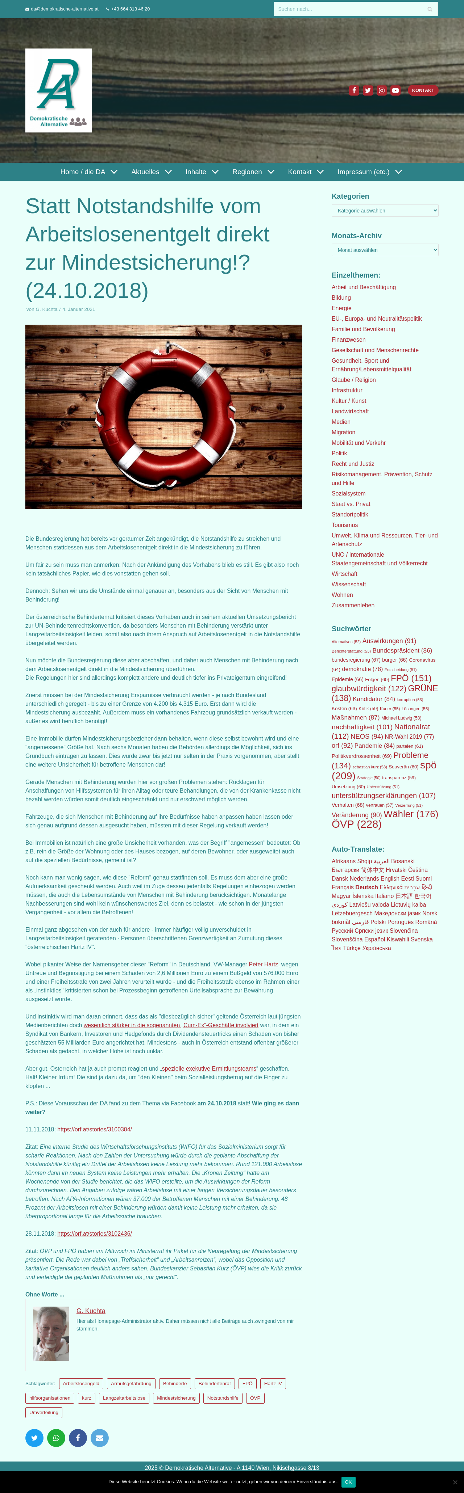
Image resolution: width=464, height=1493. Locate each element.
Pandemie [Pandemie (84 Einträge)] (375, 745)
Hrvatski (396, 870)
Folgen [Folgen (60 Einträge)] (377, 679)
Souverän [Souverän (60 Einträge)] (404, 766)
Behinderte (175, 1383)
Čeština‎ (418, 870)
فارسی (360, 922)
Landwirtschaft (350, 411)
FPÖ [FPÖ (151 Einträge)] (411, 678)
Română (427, 922)
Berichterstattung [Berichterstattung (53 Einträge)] (351, 651)
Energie (342, 308)
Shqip (364, 861)
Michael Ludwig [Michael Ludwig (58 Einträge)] (401, 718)
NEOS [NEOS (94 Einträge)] (367, 736)
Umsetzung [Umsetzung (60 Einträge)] (348, 786)
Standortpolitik (350, 514)
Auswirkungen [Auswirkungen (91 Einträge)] (389, 641)
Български (346, 870)
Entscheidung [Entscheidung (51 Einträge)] (401, 669)
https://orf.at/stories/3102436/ (95, 1234)
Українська (377, 948)
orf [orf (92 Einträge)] (342, 745)
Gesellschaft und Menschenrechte (375, 350)
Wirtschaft (344, 574)
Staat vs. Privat (351, 504)
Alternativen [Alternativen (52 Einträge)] (346, 642)
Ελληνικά (391, 887)
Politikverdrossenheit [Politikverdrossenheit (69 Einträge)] (362, 756)
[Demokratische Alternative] (60, 90)
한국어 (423, 896)
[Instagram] (381, 90)
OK (348, 1482)
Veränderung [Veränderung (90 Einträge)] (357, 815)
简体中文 (373, 870)
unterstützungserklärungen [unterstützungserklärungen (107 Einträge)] (384, 796)
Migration (344, 432)
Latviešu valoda (369, 905)
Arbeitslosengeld (81, 1383)
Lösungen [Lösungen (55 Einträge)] (415, 708)
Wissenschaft (349, 584)
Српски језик (372, 931)
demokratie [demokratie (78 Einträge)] (362, 669)
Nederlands (365, 879)
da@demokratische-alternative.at (65, 9)
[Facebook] (354, 90)
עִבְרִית (412, 887)
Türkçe (352, 948)
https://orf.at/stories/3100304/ (94, 1129)
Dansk (340, 879)
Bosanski (403, 861)
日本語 (404, 896)
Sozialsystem (349, 493)
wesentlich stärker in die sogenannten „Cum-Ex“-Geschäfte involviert (196, 1025)
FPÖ (248, 1383)
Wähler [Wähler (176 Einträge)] (411, 814)
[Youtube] (395, 90)
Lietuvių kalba (409, 905)
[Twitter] (367, 90)
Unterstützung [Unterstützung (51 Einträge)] (383, 787)
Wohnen (342, 595)
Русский (342, 931)
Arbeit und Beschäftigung (364, 287)
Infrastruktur (347, 390)
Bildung (341, 298)
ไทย (337, 948)
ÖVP (255, 1398)
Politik (339, 453)
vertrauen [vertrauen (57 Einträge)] (380, 805)
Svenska (422, 939)
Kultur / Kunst (349, 401)
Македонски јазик (397, 913)
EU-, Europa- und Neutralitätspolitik (377, 319)
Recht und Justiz (353, 464)
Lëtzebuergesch (352, 913)
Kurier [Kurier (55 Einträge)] (390, 708)
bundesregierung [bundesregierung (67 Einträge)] (356, 660)
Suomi (424, 879)
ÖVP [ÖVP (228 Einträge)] (357, 824)
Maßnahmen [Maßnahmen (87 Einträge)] (356, 717)
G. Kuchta (47, 309)
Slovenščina (347, 939)
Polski (378, 922)
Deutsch (367, 887)
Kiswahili (398, 939)
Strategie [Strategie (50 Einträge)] (369, 778)
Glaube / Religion (354, 380)
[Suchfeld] (356, 9)
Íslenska (363, 896)
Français (343, 887)
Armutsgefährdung (131, 1383)
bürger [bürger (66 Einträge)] (394, 660)
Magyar (341, 896)
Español (375, 939)
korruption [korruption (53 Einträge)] (410, 699)
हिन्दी (427, 887)
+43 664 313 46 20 (131, 9)
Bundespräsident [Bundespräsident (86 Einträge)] (402, 650)
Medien (341, 422)
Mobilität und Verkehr (359, 443)
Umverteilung (43, 1412)
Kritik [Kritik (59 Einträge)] (368, 708)
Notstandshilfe (223, 1398)
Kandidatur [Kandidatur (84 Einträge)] (374, 699)
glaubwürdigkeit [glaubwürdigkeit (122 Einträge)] (369, 688)
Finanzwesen (349, 340)
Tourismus (345, 525)
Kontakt (423, 90)
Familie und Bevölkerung (363, 329)
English (390, 879)
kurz (86, 1398)
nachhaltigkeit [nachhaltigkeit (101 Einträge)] (362, 727)
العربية (382, 861)
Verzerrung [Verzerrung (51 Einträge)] (409, 805)
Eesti (408, 879)
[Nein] (455, 1482)
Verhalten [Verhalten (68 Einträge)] (348, 805)
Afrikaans (344, 861)
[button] (113, 171)
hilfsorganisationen (49, 1398)
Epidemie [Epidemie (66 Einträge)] (348, 679)
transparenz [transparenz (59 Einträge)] (399, 777)
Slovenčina (404, 931)
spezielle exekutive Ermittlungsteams (210, 1069)
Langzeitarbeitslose (124, 1398)
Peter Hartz (265, 964)
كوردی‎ (340, 905)
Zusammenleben (353, 605)
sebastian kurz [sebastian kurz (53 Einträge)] (370, 767)
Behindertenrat (215, 1383)
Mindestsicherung (176, 1398)
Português (401, 922)
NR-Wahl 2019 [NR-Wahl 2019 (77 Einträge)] (409, 737)
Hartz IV (273, 1383)
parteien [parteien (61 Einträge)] (410, 746)
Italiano (385, 896)
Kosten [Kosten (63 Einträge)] (344, 708)
